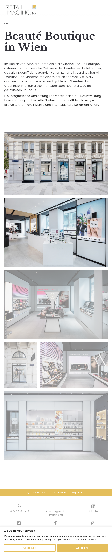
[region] (56, 540)
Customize (29, 547)
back (6, 23)
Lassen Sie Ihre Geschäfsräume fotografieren (56, 492)
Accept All (82, 547)
